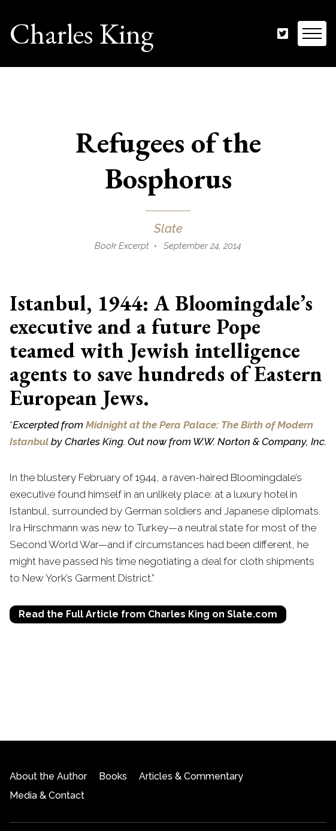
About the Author (48, 776)
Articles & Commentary (191, 776)
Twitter (282, 34)
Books (113, 776)
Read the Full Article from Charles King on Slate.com (148, 614)
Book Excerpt (122, 246)
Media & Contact (47, 795)
